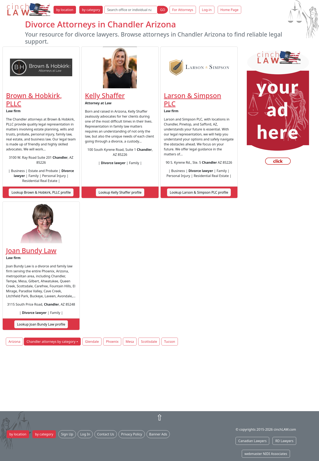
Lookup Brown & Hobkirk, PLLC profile (41, 192)
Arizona (14, 341)
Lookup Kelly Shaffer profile (120, 192)
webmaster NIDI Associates (265, 453)
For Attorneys (182, 9)
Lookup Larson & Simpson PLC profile (199, 192)
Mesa (130, 341)
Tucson (169, 341)
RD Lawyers (284, 441)
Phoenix (112, 341)
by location (64, 9)
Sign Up (67, 434)
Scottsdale (149, 341)
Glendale (92, 341)
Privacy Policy (131, 434)
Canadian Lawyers (252, 441)
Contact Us (105, 434)
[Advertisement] (159, 379)
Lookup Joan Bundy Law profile (41, 324)
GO (162, 9)
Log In (85, 434)
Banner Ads (158, 434)
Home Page (229, 9)
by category (91, 9)
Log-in (207, 9)
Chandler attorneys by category (51, 341)
